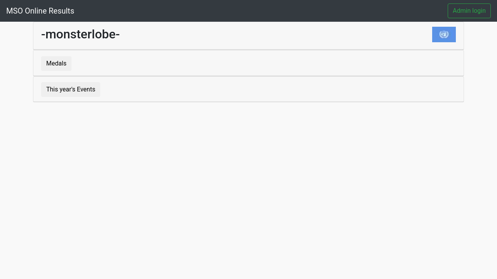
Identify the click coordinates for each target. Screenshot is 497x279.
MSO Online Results (40, 11)
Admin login (469, 10)
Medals (56, 63)
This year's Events (70, 89)
